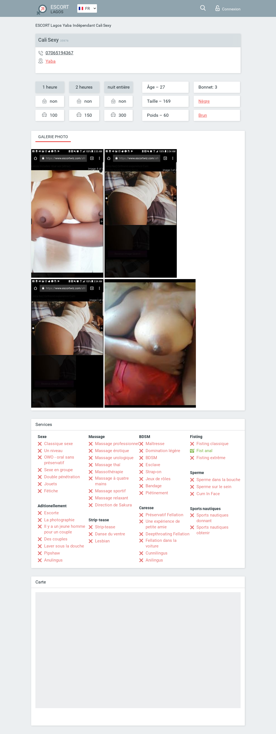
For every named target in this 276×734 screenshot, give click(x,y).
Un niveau (53, 450)
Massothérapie (109, 471)
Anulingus (53, 560)
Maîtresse (155, 443)
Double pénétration (62, 476)
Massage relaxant (111, 497)
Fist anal (204, 450)
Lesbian (102, 541)
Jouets (50, 483)
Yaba (67, 25)
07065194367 (59, 52)
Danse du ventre (110, 534)
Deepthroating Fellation (167, 534)
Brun (202, 115)
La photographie (59, 519)
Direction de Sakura (113, 505)
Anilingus (154, 560)
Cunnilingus (157, 553)
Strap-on (153, 471)
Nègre (204, 101)
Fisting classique (212, 443)
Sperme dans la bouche (218, 479)
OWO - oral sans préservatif (59, 460)
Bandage (154, 485)
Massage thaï (107, 464)
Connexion (228, 8)
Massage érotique (112, 450)
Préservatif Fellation (164, 514)
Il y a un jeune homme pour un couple (64, 529)
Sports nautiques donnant (212, 518)
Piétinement (157, 492)
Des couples (55, 539)
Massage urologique (114, 457)
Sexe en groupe (58, 469)
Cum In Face (208, 493)
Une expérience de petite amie (163, 524)
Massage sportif (110, 490)
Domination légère (163, 450)
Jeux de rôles (158, 478)
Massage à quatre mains (112, 481)
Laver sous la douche (64, 546)
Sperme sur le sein (213, 486)
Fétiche (51, 490)
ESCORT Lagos (48, 25)
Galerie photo (53, 136)
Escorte (51, 512)
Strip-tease (105, 526)
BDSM (151, 457)
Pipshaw (52, 553)
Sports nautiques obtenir (212, 530)
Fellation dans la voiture (161, 543)
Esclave (153, 464)
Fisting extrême (210, 457)
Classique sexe (58, 443)
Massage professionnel (117, 443)
